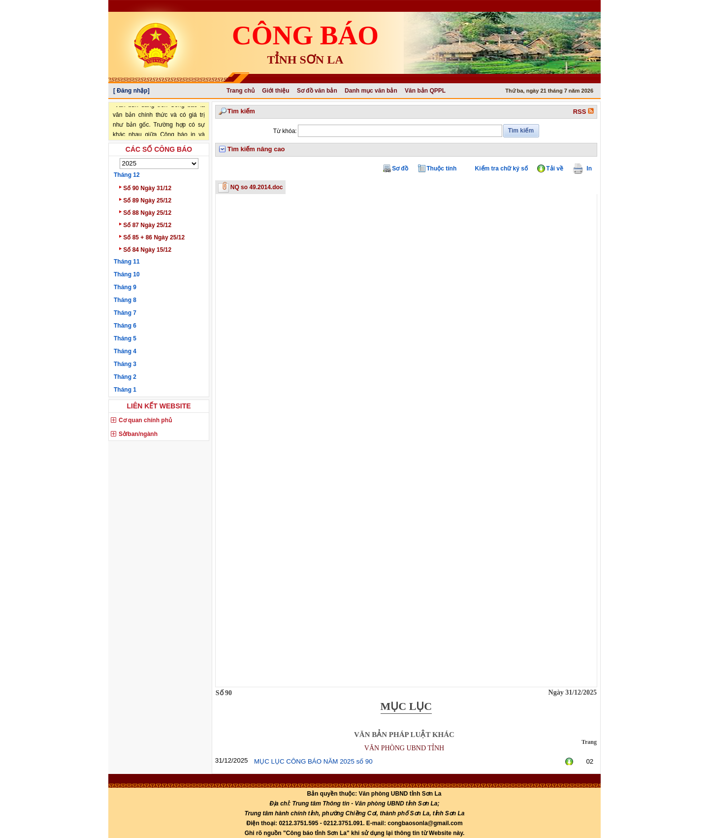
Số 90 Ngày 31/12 (145, 187)
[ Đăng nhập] (131, 90)
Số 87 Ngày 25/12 (145, 224)
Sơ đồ (400, 168)
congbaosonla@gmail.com (424, 823)
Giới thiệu (275, 90)
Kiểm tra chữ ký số (501, 168)
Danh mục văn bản (371, 90)
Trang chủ (240, 90)
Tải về (554, 168)
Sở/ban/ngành (138, 434)
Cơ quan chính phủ (145, 420)
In (586, 168)
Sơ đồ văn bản (317, 90)
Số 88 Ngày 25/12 (145, 212)
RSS (583, 111)
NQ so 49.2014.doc (256, 187)
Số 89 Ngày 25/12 (145, 200)
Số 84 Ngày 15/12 (145, 249)
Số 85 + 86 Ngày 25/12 (152, 237)
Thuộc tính (441, 168)
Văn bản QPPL (425, 90)
